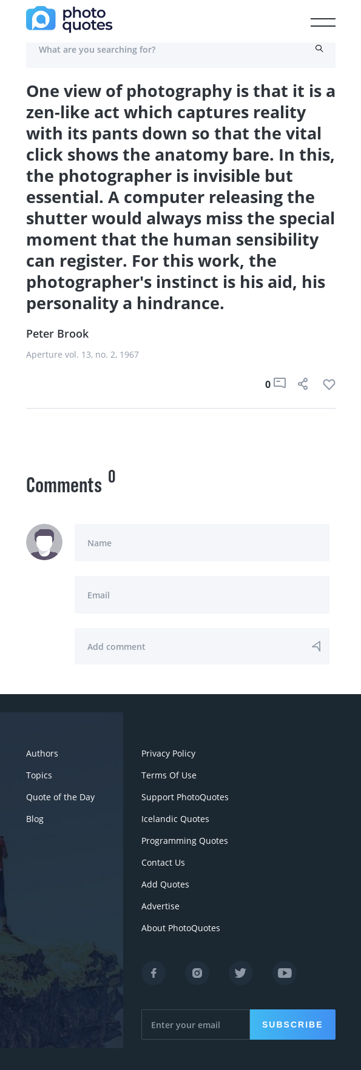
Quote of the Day (60, 797)
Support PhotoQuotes (185, 797)
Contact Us (163, 862)
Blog (35, 818)
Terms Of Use (169, 775)
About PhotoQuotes (180, 928)
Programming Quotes (184, 840)
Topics (39, 775)
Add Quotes (165, 884)
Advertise (160, 906)
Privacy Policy (168, 753)
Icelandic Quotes (175, 818)
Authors (42, 753)
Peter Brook (57, 333)
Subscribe (292, 1024)
